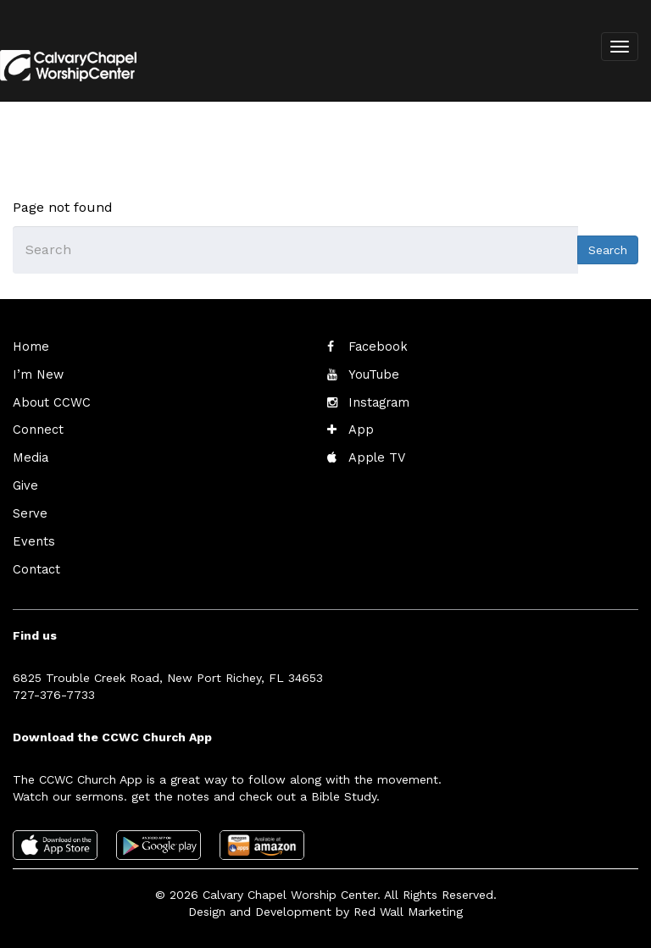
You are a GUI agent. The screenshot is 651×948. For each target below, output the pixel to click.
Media (30, 455)
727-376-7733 (54, 688)
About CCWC (49, 400)
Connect (36, 428)
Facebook (376, 346)
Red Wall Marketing (408, 905)
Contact (35, 563)
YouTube (372, 373)
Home (30, 346)
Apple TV (375, 455)
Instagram (376, 400)
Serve (28, 509)
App (359, 428)
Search (607, 250)
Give (24, 482)
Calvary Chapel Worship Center (290, 888)
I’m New (36, 373)
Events (32, 536)
